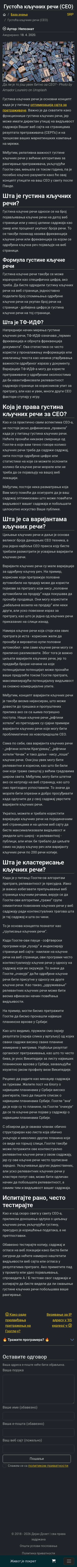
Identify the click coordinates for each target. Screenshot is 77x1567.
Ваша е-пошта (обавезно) (23, 1431)
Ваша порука (13, 1377)
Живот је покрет (23, 1561)
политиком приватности (48, 1473)
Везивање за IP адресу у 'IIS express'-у (59, 1320)
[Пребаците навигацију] (68, 1561)
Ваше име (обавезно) (20, 1414)
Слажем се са (38, 1473)
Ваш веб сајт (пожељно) (22, 1447)
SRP (70, 14)
